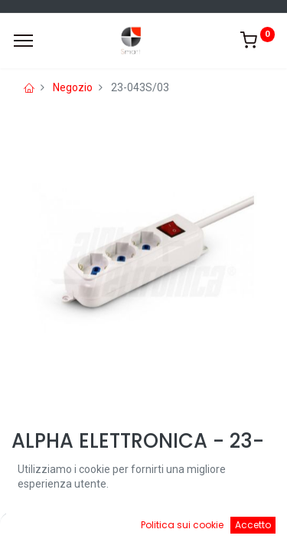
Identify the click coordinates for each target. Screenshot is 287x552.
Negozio (73, 87)
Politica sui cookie (182, 524)
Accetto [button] (253, 524)
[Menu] (23, 41)
